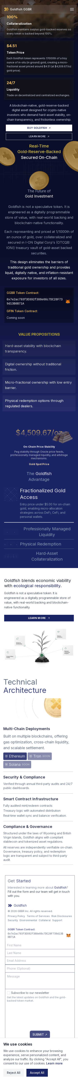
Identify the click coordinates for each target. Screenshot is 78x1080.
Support (66, 932)
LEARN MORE (39, 618)
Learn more (54, 1063)
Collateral (53, 932)
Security (21, 932)
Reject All (13, 1072)
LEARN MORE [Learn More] (39, 136)
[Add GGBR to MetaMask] (67, 301)
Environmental (37, 932)
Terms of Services (46, 928)
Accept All (37, 1072)
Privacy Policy (24, 928)
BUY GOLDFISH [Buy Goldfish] (39, 128)
